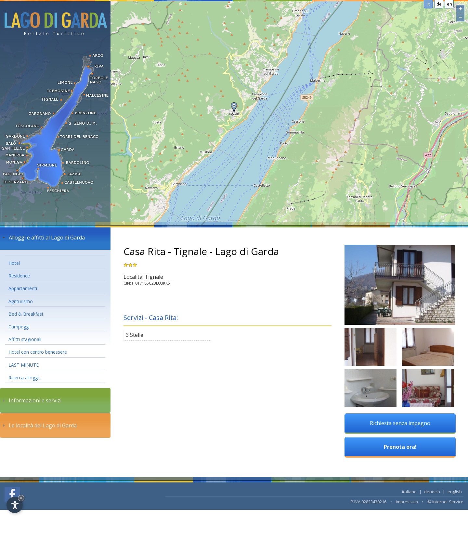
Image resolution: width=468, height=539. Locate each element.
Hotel (14, 263)
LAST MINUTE (23, 365)
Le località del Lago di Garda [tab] (39, 425)
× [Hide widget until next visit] (21, 498)
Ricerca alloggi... (25, 377)
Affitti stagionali (24, 339)
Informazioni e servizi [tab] (31, 400)
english (455, 492)
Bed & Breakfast (26, 314)
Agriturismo (20, 301)
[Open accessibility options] (14, 505)
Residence (19, 276)
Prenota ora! (400, 446)
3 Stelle (134, 334)
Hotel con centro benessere (37, 352)
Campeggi (19, 327)
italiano (409, 492)
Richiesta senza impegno (400, 423)
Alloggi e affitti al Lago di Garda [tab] (43, 237)
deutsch (432, 492)
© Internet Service (445, 502)
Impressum (407, 502)
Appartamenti (22, 288)
